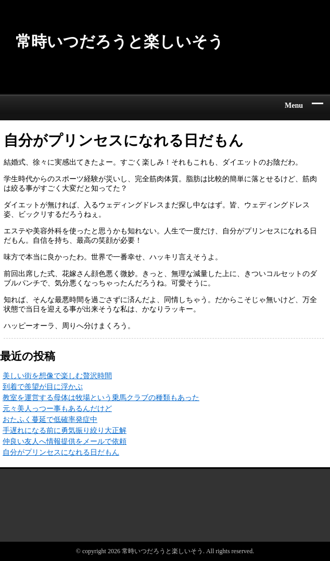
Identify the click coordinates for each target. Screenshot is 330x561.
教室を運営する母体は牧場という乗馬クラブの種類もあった (101, 398)
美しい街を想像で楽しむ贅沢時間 (57, 376)
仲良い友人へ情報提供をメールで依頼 (64, 441)
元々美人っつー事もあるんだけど (57, 409)
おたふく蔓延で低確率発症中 (50, 419)
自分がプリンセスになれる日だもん (61, 452)
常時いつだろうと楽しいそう (120, 41)
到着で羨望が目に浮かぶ (43, 387)
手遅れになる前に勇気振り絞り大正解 (64, 430)
